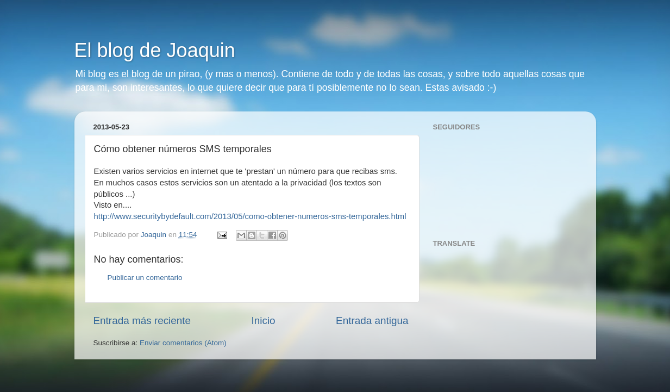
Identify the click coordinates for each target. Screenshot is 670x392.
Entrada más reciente (142, 320)
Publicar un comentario (145, 277)
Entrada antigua (372, 320)
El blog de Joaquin (154, 50)
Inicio (263, 320)
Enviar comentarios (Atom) (183, 343)
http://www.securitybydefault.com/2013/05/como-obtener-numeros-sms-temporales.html (250, 216)
